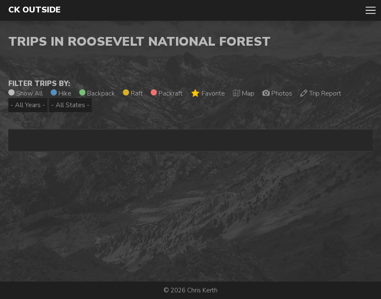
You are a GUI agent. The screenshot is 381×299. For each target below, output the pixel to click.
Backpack (97, 93)
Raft (133, 93)
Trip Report (320, 93)
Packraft (167, 93)
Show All (25, 93)
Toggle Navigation (370, 10)
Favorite (207, 93)
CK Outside (34, 10)
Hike (61, 93)
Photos (277, 93)
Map (243, 93)
